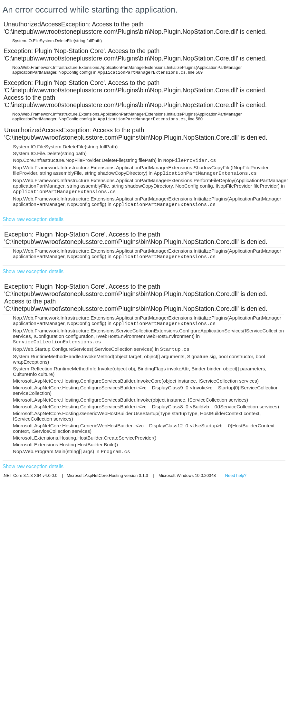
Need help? (236, 475)
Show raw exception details (33, 219)
